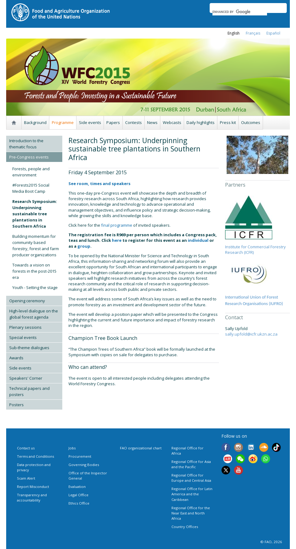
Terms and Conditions (35, 456)
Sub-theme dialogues (29, 347)
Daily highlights (201, 122)
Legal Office (78, 495)
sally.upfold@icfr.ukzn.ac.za (251, 334)
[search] (239, 11)
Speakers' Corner (25, 378)
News (152, 122)
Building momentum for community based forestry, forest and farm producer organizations (35, 245)
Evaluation (77, 486)
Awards (16, 358)
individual (198, 240)
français (253, 33)
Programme (63, 122)
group (83, 246)
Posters (16, 404)
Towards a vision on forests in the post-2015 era (34, 271)
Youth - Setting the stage (35, 287)
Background (35, 122)
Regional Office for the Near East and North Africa (190, 513)
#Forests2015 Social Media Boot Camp (30, 188)
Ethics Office (78, 503)
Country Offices (184, 526)
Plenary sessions (25, 327)
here (116, 240)
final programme (116, 225)
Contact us (26, 448)
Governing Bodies (83, 464)
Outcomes (250, 122)
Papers (113, 122)
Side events (90, 122)
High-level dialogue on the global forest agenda (33, 314)
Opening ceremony (27, 300)
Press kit (228, 122)
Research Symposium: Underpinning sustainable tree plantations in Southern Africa (34, 214)
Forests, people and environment (31, 172)
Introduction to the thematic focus (26, 144)
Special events (23, 337)
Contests (133, 122)
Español (273, 33)
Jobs (72, 448)
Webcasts (172, 122)
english (234, 33)
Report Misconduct (33, 486)
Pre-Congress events (29, 157)
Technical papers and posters (29, 391)
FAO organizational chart (141, 448)
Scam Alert (26, 478)
